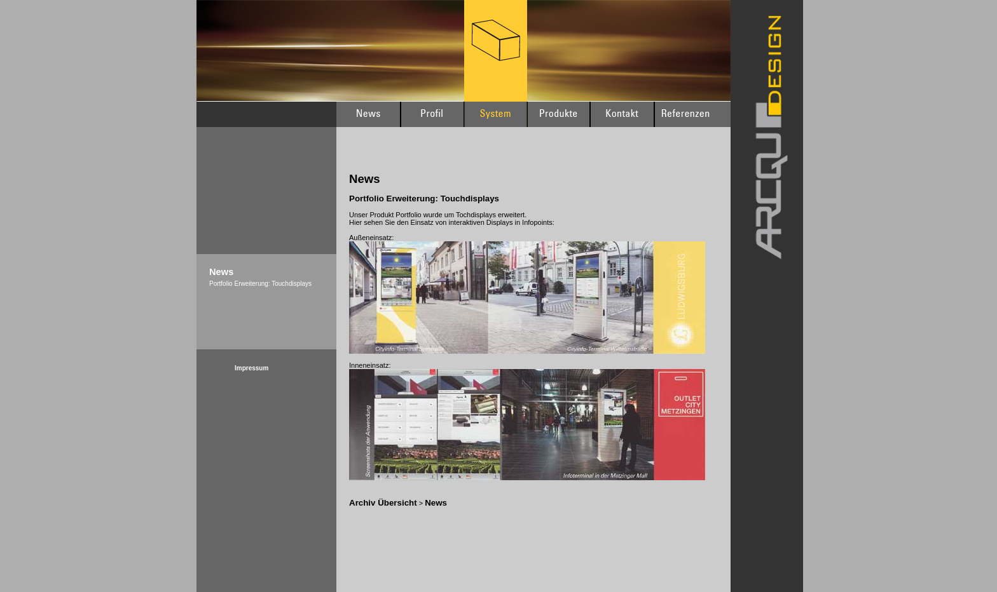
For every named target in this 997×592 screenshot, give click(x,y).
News (436, 503)
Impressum (251, 368)
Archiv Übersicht (383, 503)
